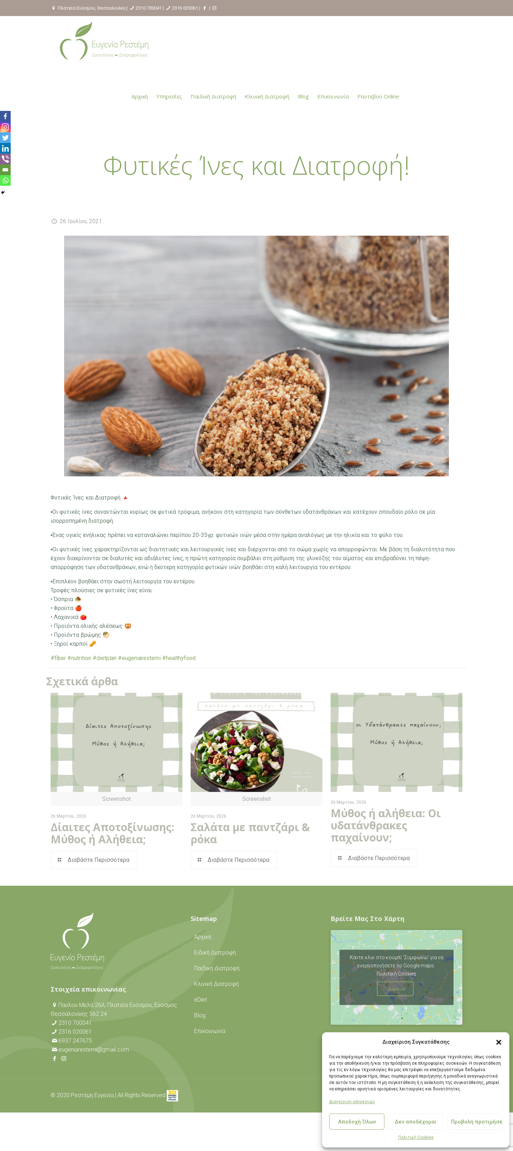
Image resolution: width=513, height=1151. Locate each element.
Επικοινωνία (209, 1031)
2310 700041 (149, 8)
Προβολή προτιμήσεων (476, 1122)
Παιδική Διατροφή (216, 968)
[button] (498, 1042)
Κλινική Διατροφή (216, 984)
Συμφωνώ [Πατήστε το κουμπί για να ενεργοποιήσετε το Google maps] (395, 988)
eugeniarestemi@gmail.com (93, 1049)
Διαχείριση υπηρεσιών (352, 1101)
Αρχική (202, 936)
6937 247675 (75, 1040)
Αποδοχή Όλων (357, 1122)
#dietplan (104, 658)
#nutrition (79, 658)
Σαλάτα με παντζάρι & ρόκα (250, 833)
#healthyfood (179, 658)
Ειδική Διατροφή (215, 952)
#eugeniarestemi (139, 658)
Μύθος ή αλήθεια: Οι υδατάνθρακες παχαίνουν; (386, 825)
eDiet (200, 999)
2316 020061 (185, 8)
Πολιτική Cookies (416, 1137)
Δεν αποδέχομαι (415, 1122)
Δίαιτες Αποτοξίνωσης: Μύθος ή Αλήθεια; (112, 833)
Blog (200, 1015)
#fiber (58, 658)
